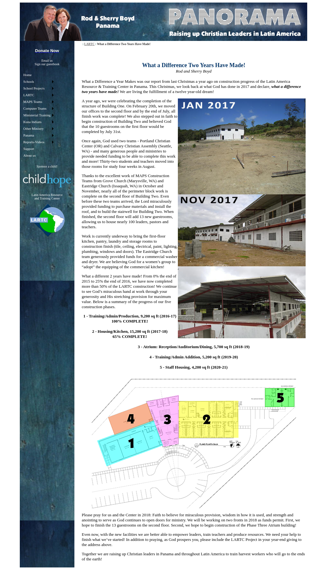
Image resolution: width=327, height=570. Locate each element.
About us (29, 155)
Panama (28, 135)
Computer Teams (35, 108)
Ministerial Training (37, 115)
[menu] (38, 115)
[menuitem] (38, 75)
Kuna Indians (32, 122)
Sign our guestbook (46, 64)
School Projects (34, 88)
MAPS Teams (32, 102)
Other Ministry (33, 128)
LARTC (28, 95)
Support (28, 149)
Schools (28, 81)
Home (27, 75)
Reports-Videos (33, 142)
